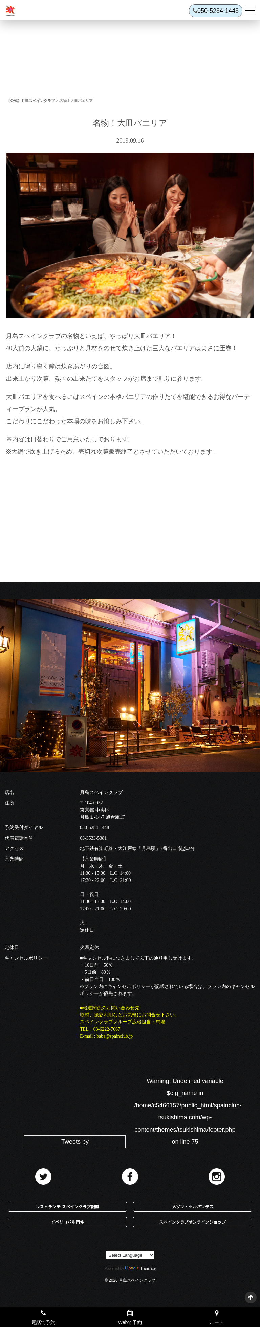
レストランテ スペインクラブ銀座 (67, 1206)
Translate (140, 1268)
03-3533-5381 (93, 838)
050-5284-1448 (94, 827)
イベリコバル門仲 (67, 1222)
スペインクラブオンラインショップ (192, 1222)
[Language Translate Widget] (130, 1255)
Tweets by (75, 1141)
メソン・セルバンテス (192, 1206)
